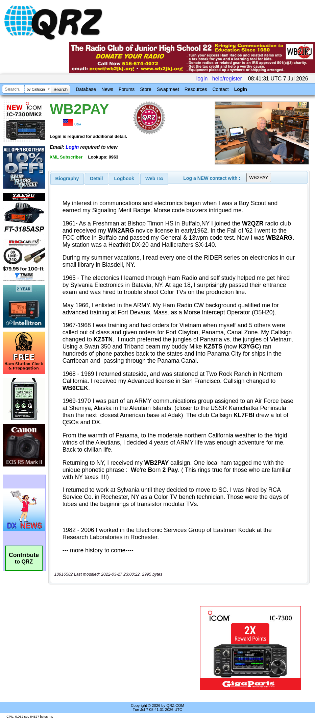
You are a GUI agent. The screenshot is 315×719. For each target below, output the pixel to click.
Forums (127, 89)
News (107, 89)
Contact (220, 89)
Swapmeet (168, 89)
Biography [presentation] (67, 178)
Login (240, 89)
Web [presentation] (154, 178)
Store (145, 89)
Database (86, 89)
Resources (196, 89)
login (202, 78)
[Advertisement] (125, 648)
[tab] (67, 178)
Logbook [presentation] (124, 178)
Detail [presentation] (96, 178)
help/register (227, 78)
